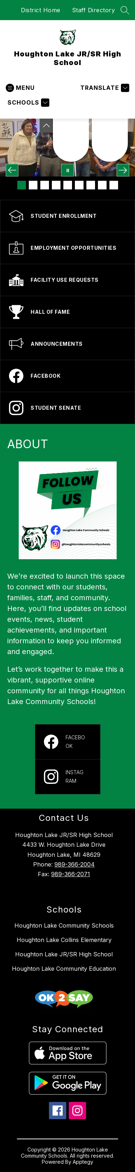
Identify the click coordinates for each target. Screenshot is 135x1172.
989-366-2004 (74, 864)
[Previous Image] (12, 170)
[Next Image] (123, 170)
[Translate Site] (103, 87)
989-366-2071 (70, 874)
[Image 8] (102, 185)
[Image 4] (56, 185)
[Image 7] (90, 185)
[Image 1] (21, 185)
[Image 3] (44, 185)
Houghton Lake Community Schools (64, 925)
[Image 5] (67, 185)
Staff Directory (93, 10)
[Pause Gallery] (67, 170)
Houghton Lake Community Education (64, 968)
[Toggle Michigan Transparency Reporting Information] (46, 126)
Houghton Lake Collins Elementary (64, 939)
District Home (40, 10)
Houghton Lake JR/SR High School (64, 954)
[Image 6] (79, 185)
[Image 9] (113, 185)
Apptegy (83, 1162)
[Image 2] (33, 185)
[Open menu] (20, 87)
